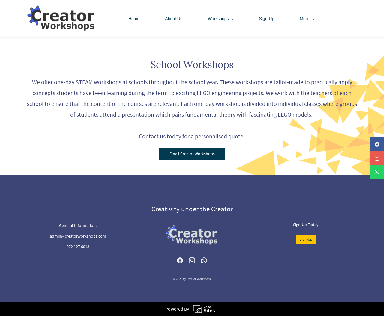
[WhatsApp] (204, 260)
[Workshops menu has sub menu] (221, 18)
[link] (192, 224)
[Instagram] (192, 260)
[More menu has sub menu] (307, 18)
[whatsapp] (377, 172)
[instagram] (377, 158)
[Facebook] (180, 260)
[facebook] (377, 144)
